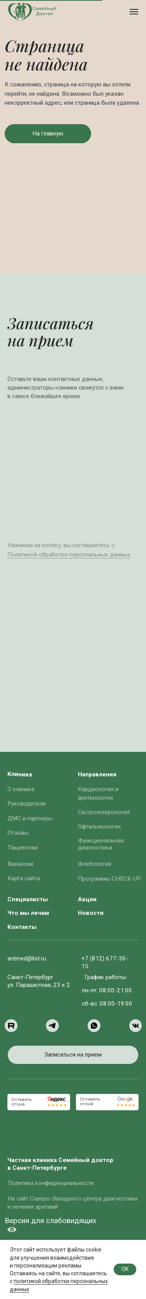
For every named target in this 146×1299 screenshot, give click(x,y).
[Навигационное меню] (134, 11)
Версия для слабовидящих (50, 1220)
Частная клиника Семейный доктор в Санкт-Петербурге (60, 1164)
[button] (48, 133)
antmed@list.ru (26, 958)
